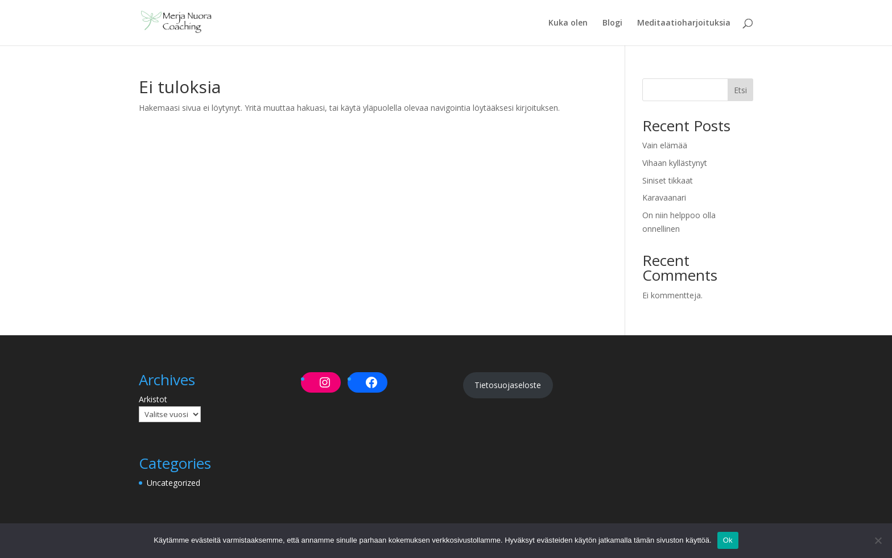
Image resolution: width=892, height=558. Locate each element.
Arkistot (153, 399)
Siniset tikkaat (667, 180)
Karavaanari (664, 197)
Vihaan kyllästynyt (674, 162)
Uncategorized (173, 482)
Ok (728, 540)
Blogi (612, 23)
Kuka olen (568, 23)
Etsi (740, 90)
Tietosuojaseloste (507, 385)
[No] (877, 540)
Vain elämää (664, 145)
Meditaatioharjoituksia (683, 23)
